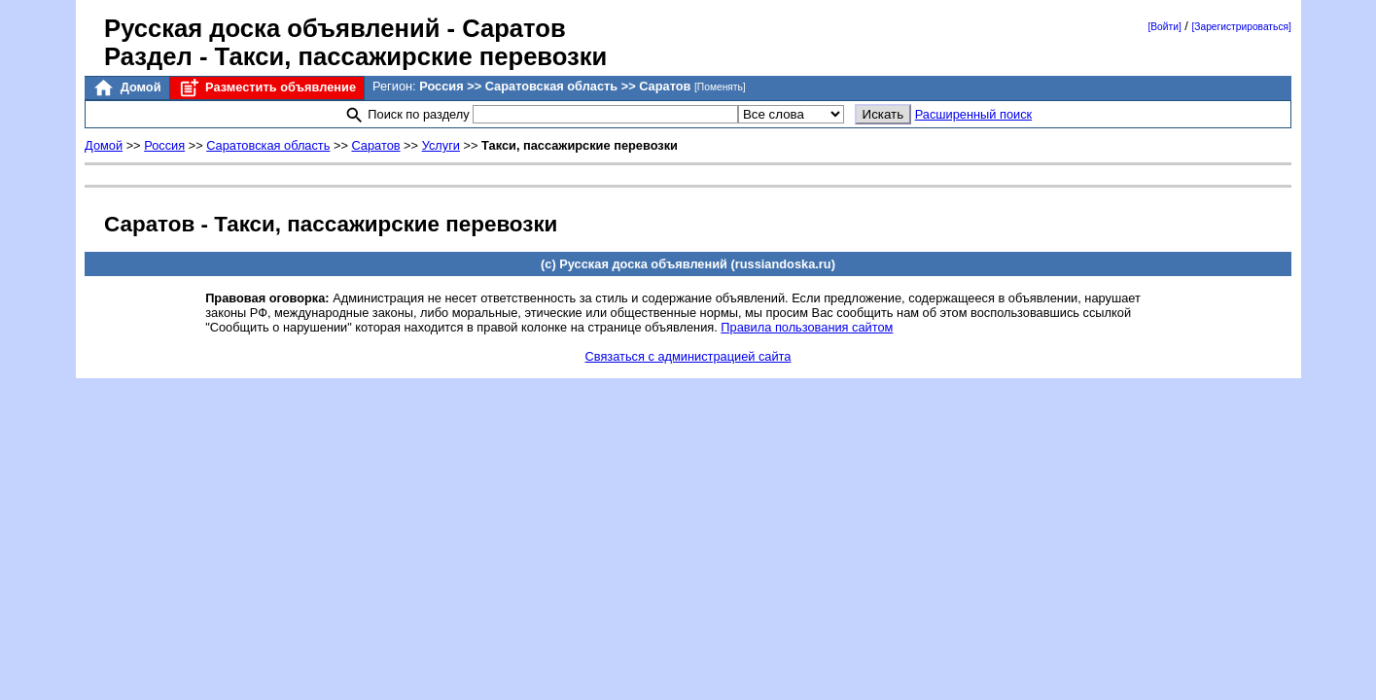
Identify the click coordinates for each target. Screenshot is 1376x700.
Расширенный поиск (974, 114)
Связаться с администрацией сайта (688, 356)
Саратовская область (268, 145)
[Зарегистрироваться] (1240, 26)
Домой (126, 88)
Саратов (375, 145)
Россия (164, 145)
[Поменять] (720, 87)
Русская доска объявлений (272, 28)
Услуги (441, 145)
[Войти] (1164, 26)
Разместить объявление (267, 88)
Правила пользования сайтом (807, 327)
